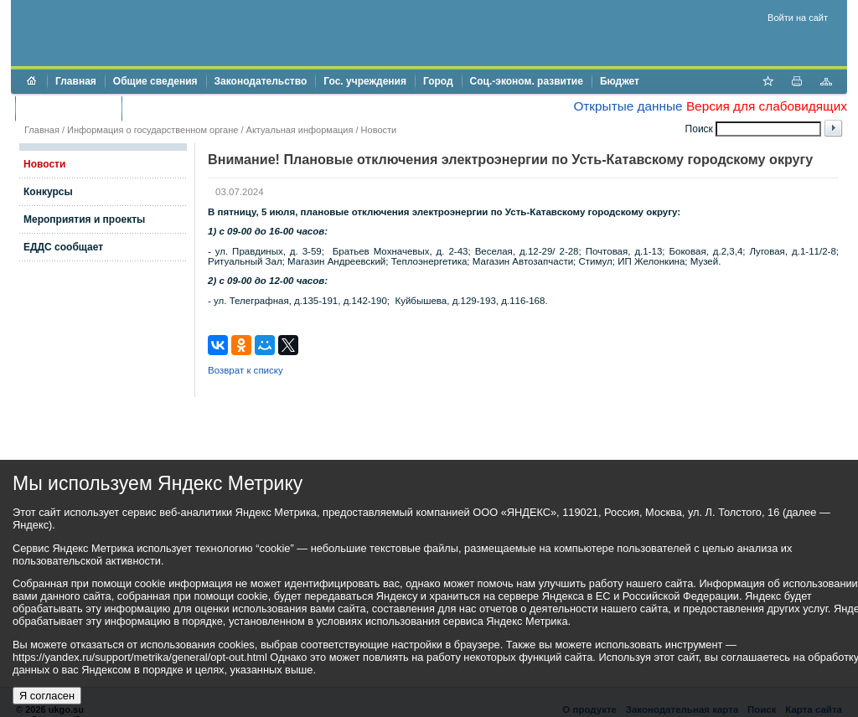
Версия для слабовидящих (766, 106)
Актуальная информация (300, 130)
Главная (75, 81)
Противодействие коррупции (202, 108)
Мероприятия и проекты (84, 219)
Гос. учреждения (364, 81)
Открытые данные (627, 106)
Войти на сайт (798, 18)
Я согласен (47, 695)
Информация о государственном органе (152, 130)
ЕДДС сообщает (63, 247)
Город (438, 81)
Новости (379, 130)
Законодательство (261, 81)
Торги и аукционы (68, 108)
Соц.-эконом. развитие (526, 81)
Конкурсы (48, 192)
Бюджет (619, 81)
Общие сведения (155, 81)
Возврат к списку (245, 370)
